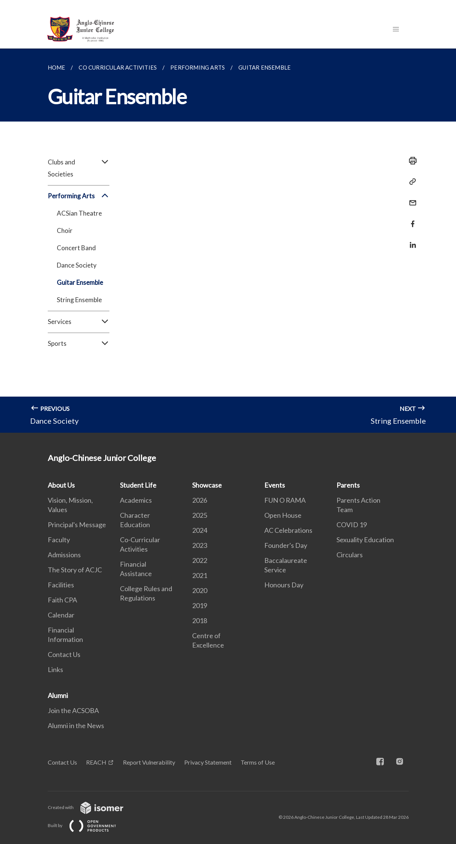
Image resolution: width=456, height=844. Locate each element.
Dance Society (77, 265)
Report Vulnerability (149, 762)
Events (274, 485)
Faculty (59, 539)
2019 (199, 605)
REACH (96, 762)
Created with (91, 807)
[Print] (410, 161)
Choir (65, 230)
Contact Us (64, 654)
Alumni (58, 695)
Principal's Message (77, 524)
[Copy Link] (410, 182)
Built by (88, 825)
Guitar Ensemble (80, 282)
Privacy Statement (208, 762)
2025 (199, 515)
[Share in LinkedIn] (410, 240)
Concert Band (76, 248)
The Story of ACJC (75, 570)
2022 (199, 560)
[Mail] (410, 198)
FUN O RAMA (285, 500)
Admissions (64, 555)
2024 (199, 530)
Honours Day (283, 585)
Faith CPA (62, 600)
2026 (199, 500)
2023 (199, 545)
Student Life (138, 485)
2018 (199, 620)
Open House (282, 515)
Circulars (349, 555)
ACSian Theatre (79, 213)
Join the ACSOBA (73, 710)
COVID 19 (351, 524)
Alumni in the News (76, 725)
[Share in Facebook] (410, 219)
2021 (199, 575)
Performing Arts (78, 196)
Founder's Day (285, 545)
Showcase (207, 485)
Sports (78, 344)
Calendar (61, 615)
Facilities (61, 585)
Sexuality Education (365, 539)
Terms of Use (258, 762)
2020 (199, 590)
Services (78, 322)
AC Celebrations (288, 530)
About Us (61, 485)
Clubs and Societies (78, 168)
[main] (228, 241)
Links (55, 669)
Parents (348, 485)
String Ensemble (79, 300)
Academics (136, 500)
